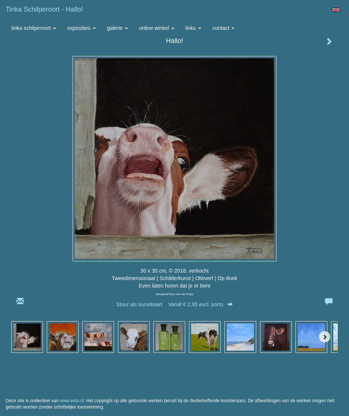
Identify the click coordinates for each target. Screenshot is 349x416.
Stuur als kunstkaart (174, 304)
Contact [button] (223, 28)
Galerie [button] (117, 28)
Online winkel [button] (156, 28)
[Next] (324, 336)
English (335, 9)
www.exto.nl (72, 400)
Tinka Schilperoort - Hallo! (44, 9)
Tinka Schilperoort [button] (33, 28)
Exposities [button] (81, 28)
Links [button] (193, 28)
